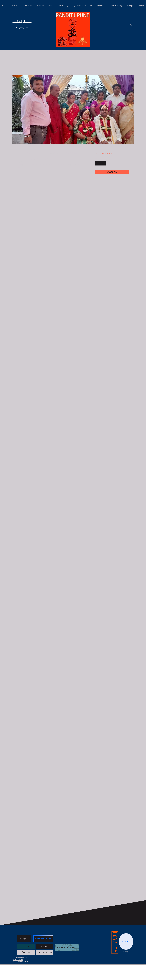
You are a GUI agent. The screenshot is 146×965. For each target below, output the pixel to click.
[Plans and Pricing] (43, 938)
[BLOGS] (26, 946)
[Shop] (44, 946)
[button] (24, 938)
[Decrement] (97, 163)
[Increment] (104, 163)
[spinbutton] (101, 163)
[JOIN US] (126, 941)
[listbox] (24, 938)
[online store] (44, 952)
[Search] (131, 24)
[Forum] (26, 952)
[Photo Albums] (67, 947)
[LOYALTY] (114, 942)
